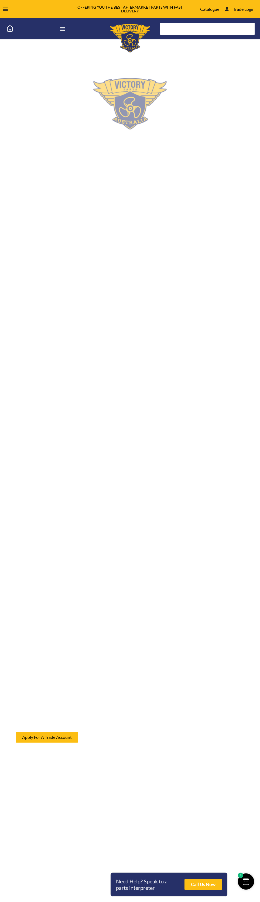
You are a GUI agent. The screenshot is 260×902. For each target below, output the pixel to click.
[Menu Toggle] (5, 9)
